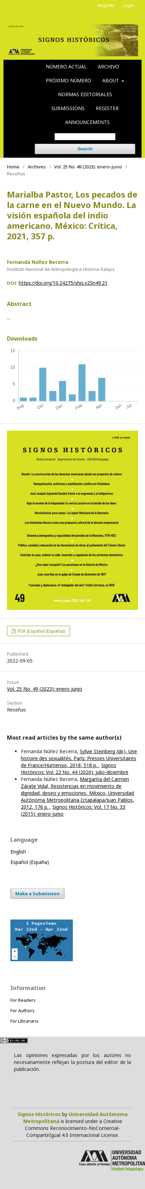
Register (107, 108)
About (111, 80)
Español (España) (29, 862)
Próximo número (68, 80)
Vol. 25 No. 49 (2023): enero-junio (88, 167)
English (18, 851)
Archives (37, 167)
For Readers (23, 1000)
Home (13, 167)
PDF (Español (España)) (41, 631)
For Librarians (24, 1021)
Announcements (87, 122)
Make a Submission (37, 893)
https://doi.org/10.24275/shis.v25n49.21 (63, 283)
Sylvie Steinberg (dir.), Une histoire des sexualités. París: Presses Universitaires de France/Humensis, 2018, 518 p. (79, 758)
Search (84, 148)
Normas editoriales (85, 94)
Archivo (108, 66)
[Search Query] (85, 136)
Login (129, 5)
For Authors (22, 1010)
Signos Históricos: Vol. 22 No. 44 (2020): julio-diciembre (74, 768)
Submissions (68, 108)
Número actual (66, 66)
